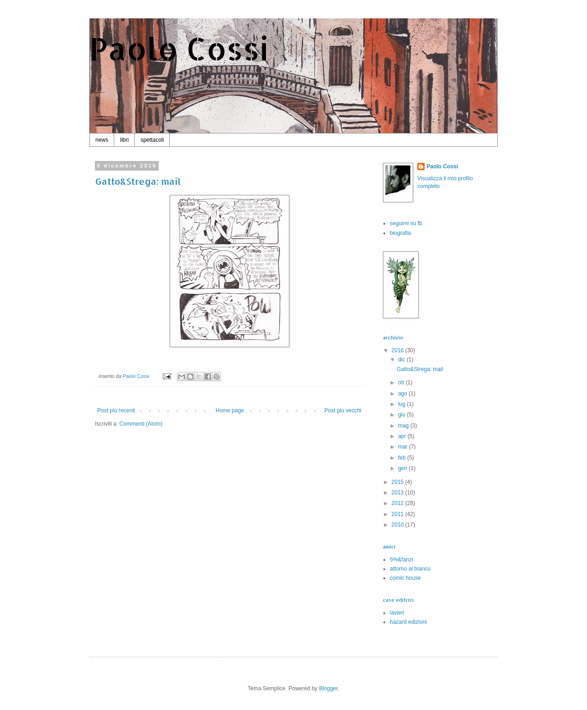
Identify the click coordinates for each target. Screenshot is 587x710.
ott (402, 382)
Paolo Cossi (179, 48)
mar (403, 447)
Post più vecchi (342, 410)
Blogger (328, 688)
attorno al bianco (410, 569)
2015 (398, 482)
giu (402, 414)
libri (124, 140)
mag (404, 425)
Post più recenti (116, 410)
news (101, 140)
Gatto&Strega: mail (138, 181)
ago (403, 393)
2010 (398, 524)
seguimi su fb (406, 223)
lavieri (397, 613)
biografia (400, 233)
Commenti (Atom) (140, 424)
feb (402, 458)
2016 (398, 350)
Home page (230, 410)
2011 (398, 514)
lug (402, 404)
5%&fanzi (401, 559)
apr (403, 436)
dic (402, 359)
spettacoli (152, 140)
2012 (398, 503)
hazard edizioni (408, 622)
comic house (405, 578)
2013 (398, 492)
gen (403, 468)
